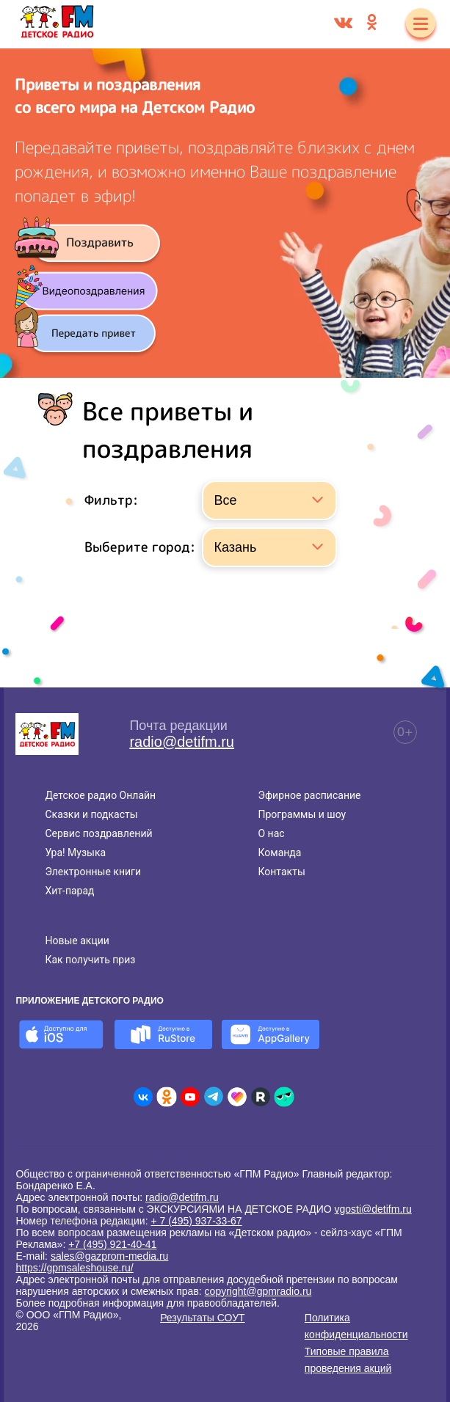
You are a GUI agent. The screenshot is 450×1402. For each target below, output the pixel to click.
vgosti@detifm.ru (373, 1209)
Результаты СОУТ (202, 1317)
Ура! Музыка (75, 852)
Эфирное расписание (309, 795)
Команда (279, 852)
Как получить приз (90, 959)
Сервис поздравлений (98, 833)
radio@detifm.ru (181, 742)
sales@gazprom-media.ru (110, 1256)
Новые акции (77, 940)
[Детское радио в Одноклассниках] (166, 1096)
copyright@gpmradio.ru (258, 1291)
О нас (271, 833)
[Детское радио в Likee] (237, 1096)
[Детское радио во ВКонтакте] (143, 1096)
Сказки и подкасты (91, 814)
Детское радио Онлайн (100, 795)
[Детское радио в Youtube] (190, 1096)
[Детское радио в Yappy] (284, 1096)
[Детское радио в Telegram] (213, 1096)
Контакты (281, 871)
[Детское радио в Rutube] (260, 1096)
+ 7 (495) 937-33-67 (196, 1221)
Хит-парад (69, 891)
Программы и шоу (302, 814)
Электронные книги (93, 871)
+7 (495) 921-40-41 (112, 1244)
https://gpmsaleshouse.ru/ (74, 1268)
